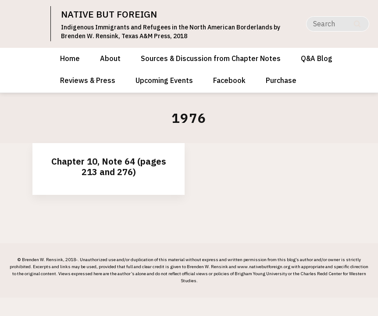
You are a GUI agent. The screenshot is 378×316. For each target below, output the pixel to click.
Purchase (281, 80)
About (110, 58)
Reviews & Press (87, 80)
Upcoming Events (164, 80)
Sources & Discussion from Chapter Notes (211, 58)
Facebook (229, 80)
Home (70, 58)
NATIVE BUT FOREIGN (109, 14)
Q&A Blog (316, 58)
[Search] (337, 24)
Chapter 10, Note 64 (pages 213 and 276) (108, 166)
